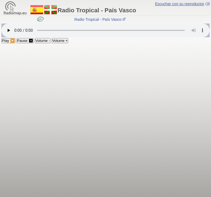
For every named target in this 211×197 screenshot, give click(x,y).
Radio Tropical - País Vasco (100, 19)
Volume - (42, 41)
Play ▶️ (8, 41)
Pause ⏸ (25, 41)
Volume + (60, 41)
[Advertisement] (105, 84)
